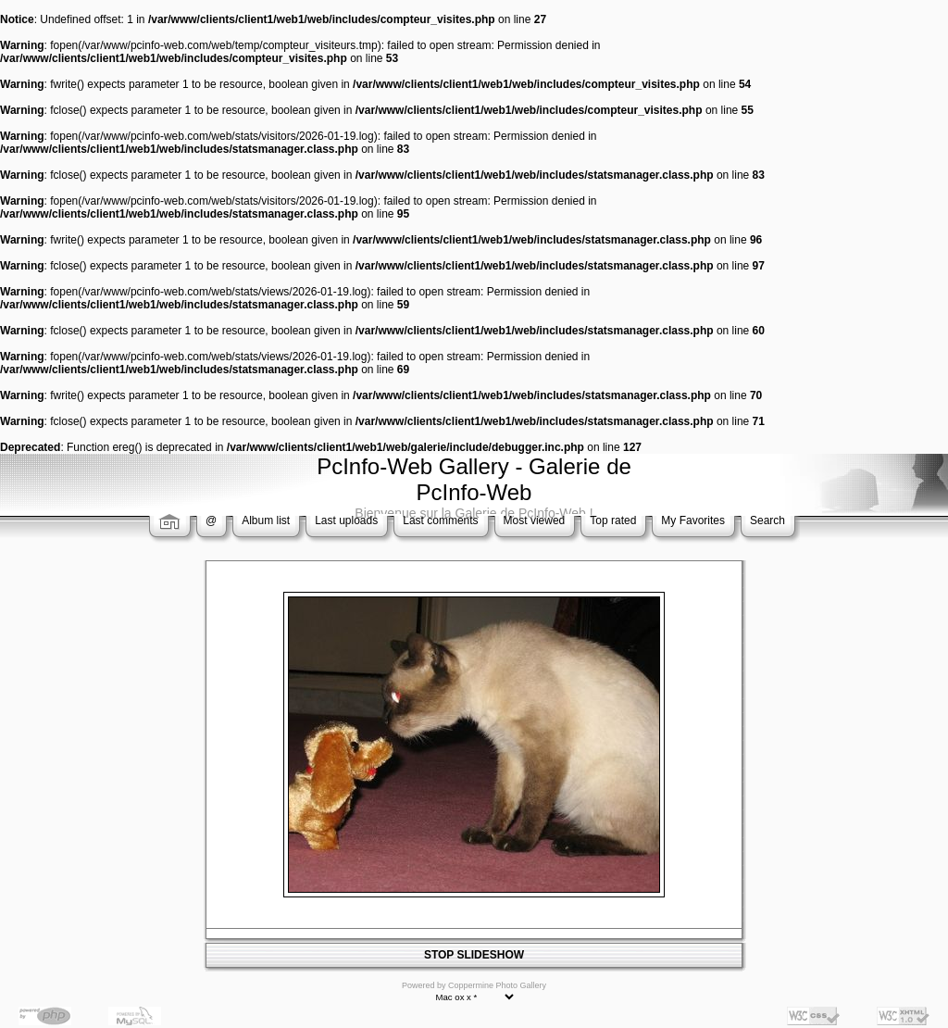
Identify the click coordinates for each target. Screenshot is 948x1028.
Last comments (440, 520)
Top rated (613, 520)
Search (767, 520)
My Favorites (693, 520)
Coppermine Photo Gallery (497, 985)
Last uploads (346, 520)
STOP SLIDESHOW (474, 954)
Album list (266, 520)
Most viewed (535, 520)
